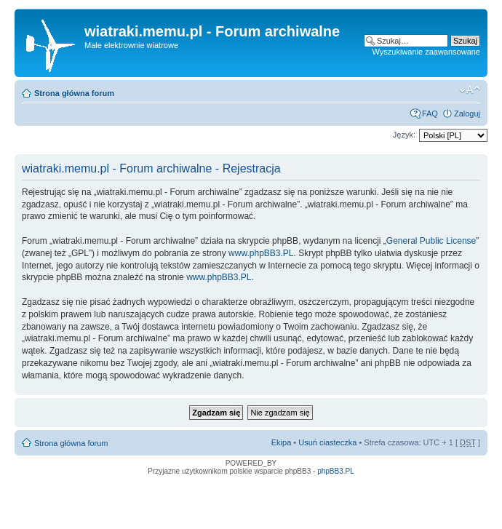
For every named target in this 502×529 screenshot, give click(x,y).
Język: (404, 134)
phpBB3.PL (335, 471)
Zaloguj (467, 113)
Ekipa (281, 442)
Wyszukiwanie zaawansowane (426, 51)
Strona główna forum (74, 93)
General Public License (431, 241)
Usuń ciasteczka (327, 442)
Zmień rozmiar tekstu (469, 90)
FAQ (430, 113)
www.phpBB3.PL (260, 253)
